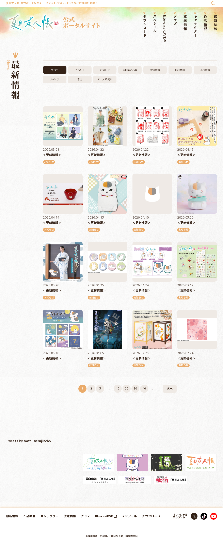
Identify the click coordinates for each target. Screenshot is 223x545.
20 (126, 388)
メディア (55, 79)
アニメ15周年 (104, 79)
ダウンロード (144, 26)
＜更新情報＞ (52, 155)
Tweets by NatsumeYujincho (28, 441)
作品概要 (205, 23)
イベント (80, 70)
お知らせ (105, 70)
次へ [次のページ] (170, 388)
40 (144, 388)
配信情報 (180, 70)
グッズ (174, 20)
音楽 (79, 79)
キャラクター (195, 26)
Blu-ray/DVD (164, 29)
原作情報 (205, 70)
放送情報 (185, 23)
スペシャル (154, 24)
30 (135, 388)
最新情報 (215, 23)
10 (117, 388)
